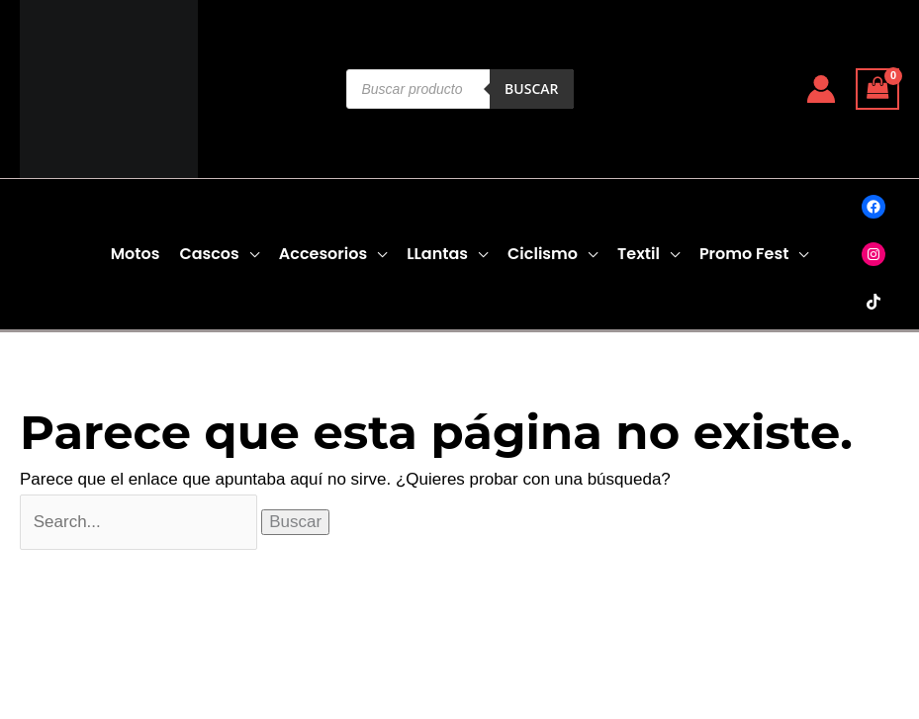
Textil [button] (638, 253)
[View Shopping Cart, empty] (877, 89)
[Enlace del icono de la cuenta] (821, 89)
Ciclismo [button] (542, 253)
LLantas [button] (437, 253)
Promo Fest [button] (743, 253)
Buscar (531, 88)
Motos (135, 253)
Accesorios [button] (323, 253)
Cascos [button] (208, 253)
